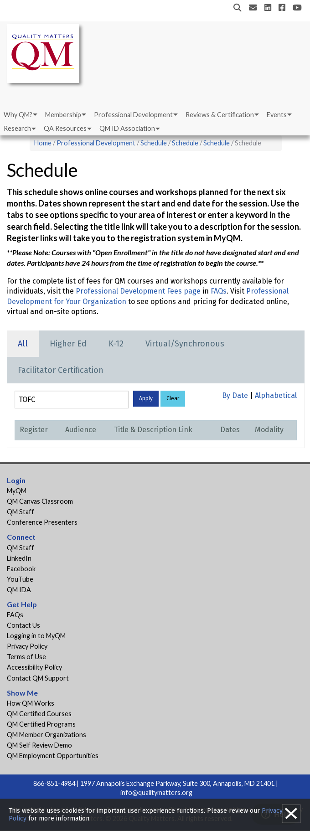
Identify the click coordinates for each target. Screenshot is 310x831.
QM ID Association (127, 128)
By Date (235, 395)
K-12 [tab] (116, 344)
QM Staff (20, 512)
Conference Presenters (42, 522)
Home (43, 143)
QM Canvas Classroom (40, 501)
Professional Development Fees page (138, 291)
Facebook (21, 569)
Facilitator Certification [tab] (60, 370)
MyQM (16, 491)
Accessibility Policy (34, 667)
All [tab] (23, 344)
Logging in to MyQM (36, 636)
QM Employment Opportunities (52, 755)
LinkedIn (19, 558)
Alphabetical (276, 395)
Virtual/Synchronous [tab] (184, 344)
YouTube (20, 579)
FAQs (219, 291)
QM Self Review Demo (39, 745)
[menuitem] (20, 115)
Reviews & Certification (220, 115)
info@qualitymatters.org (156, 792)
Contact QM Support (38, 678)
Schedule (153, 143)
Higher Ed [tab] (68, 344)
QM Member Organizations (46, 734)
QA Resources (65, 128)
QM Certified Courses (39, 713)
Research (17, 128)
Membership (63, 115)
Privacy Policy (27, 646)
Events (277, 115)
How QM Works (30, 703)
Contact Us (23, 625)
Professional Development (133, 115)
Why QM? (18, 115)
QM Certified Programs (41, 724)
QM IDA (19, 590)
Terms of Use (26, 657)
